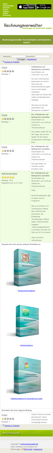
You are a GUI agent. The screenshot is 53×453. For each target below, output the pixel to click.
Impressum (38, 449)
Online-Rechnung (7, 14)
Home (5, 4)
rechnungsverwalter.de (29, 444)
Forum (5, 10)
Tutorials (6, 8)
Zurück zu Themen (11, 62)
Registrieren (32, 59)
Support (6, 11)
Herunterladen (8, 6)
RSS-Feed (28, 449)
